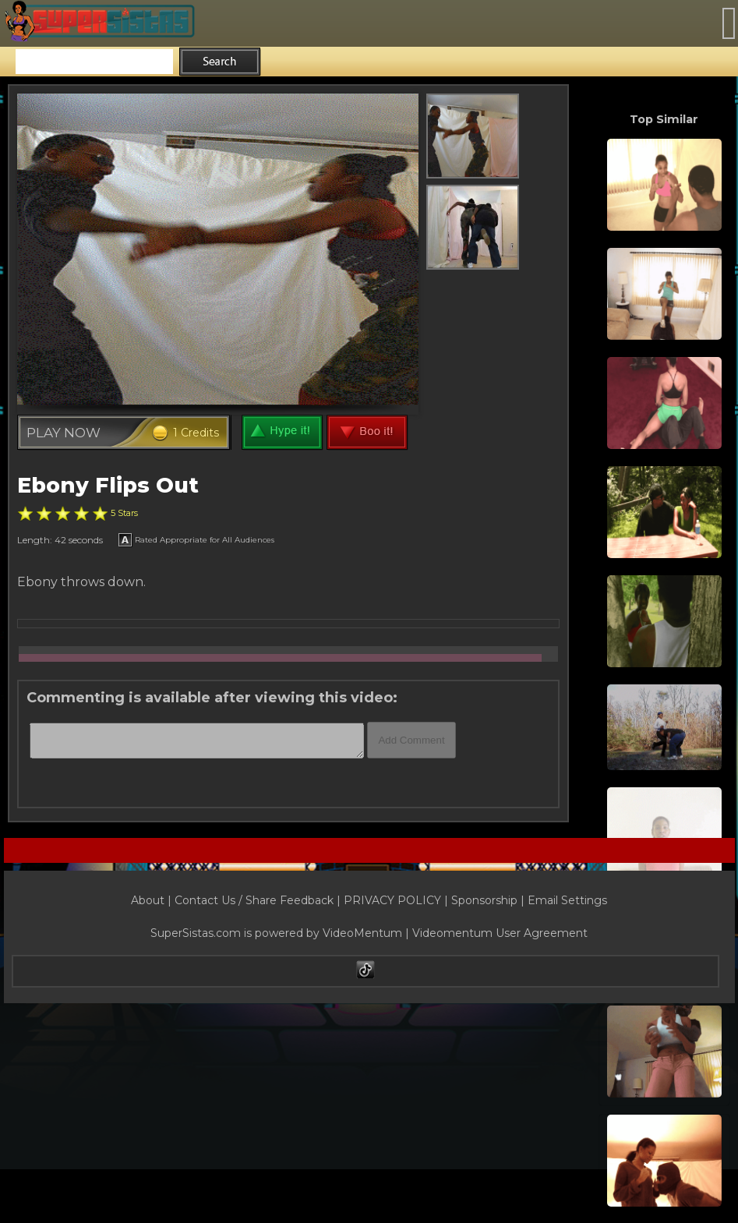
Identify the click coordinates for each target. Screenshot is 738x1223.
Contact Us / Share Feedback (254, 900)
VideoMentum (362, 933)
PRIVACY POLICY (392, 900)
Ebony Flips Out (108, 485)
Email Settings (567, 900)
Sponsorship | (489, 900)
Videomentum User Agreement (500, 933)
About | (153, 900)
